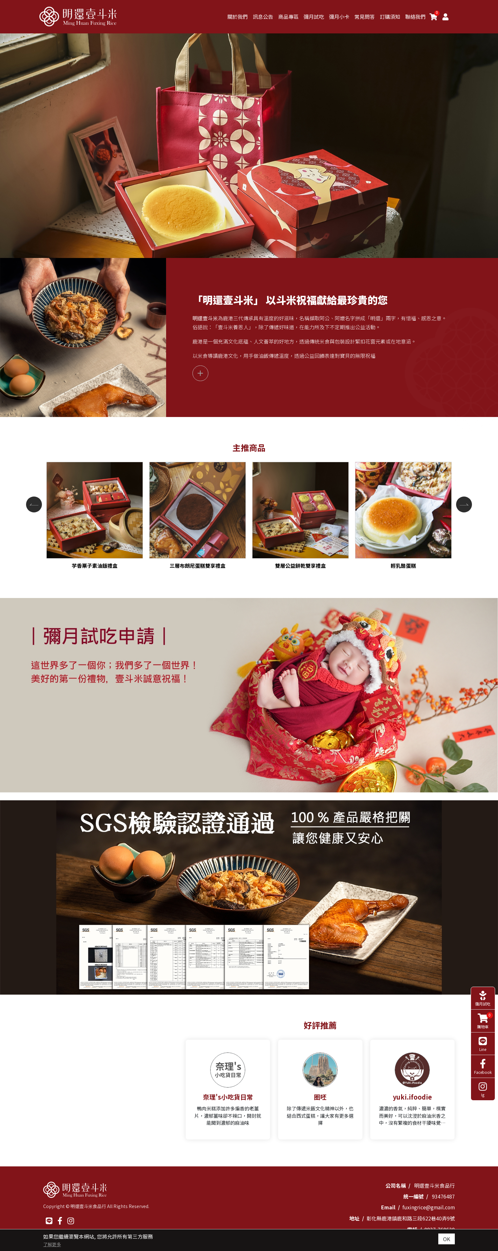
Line (482, 1031)
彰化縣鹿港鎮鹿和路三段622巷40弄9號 (411, 1218)
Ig (482, 1077)
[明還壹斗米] (79, 16)
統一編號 (413, 1196)
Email (387, 1207)
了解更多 (52, 1244)
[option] (249, 695)
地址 (354, 1218)
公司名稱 (396, 1185)
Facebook (482, 1054)
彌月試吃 (482, 986)
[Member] (445, 16)
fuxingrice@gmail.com (428, 1207)
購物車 (483, 1008)
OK (446, 1239)
